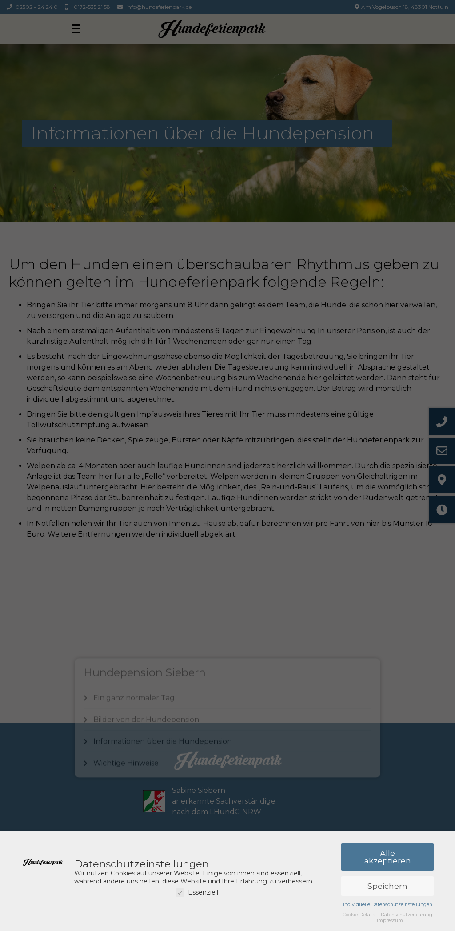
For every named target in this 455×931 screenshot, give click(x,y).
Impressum (390, 921)
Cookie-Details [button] (359, 915)
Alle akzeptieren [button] (387, 857)
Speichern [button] (387, 886)
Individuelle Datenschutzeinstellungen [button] (387, 905)
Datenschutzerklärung (406, 915)
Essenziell (197, 893)
